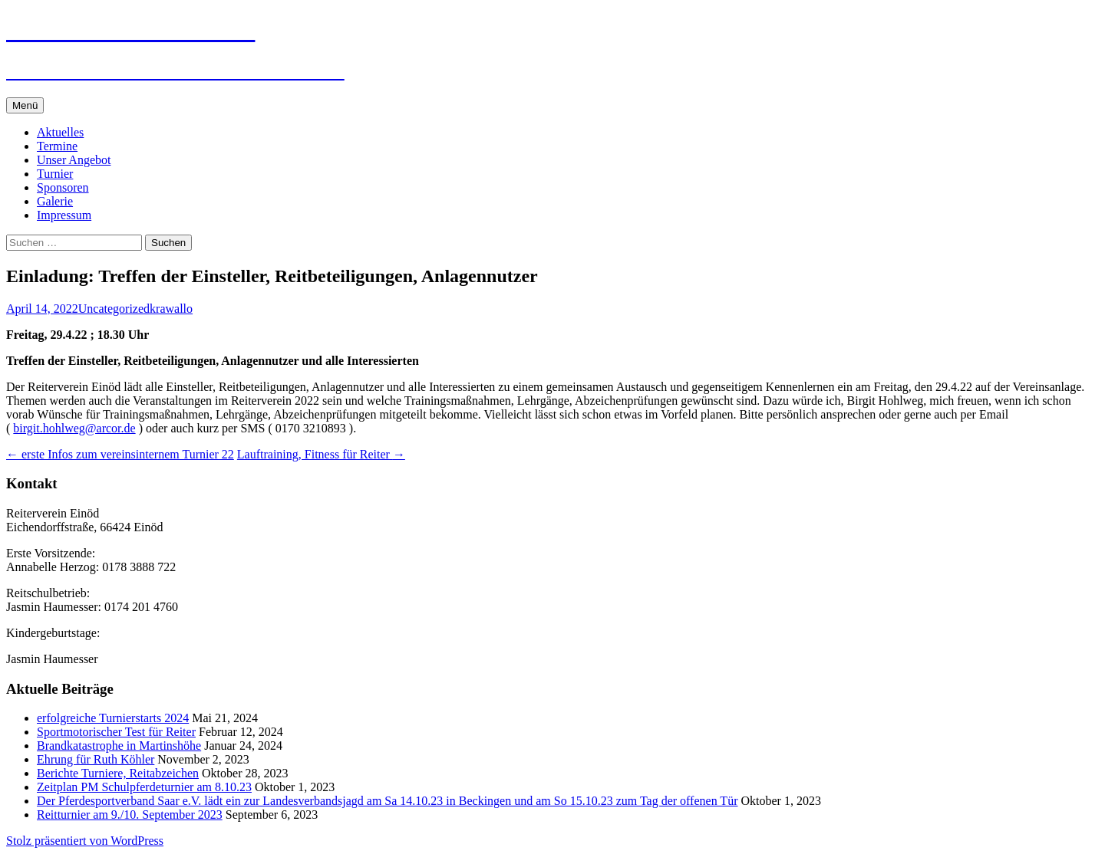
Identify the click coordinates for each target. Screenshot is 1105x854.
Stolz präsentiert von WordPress (84, 840)
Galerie (55, 201)
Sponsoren (63, 187)
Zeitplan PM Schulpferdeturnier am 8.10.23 (144, 786)
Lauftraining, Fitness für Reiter (321, 454)
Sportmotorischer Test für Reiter (116, 731)
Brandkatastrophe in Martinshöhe (119, 745)
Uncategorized (114, 308)
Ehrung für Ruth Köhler (95, 759)
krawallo (171, 308)
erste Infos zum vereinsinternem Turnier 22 (120, 454)
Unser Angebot (73, 159)
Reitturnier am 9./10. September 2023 (130, 814)
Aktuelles (60, 132)
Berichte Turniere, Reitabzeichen (118, 773)
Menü (25, 105)
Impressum (64, 215)
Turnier (55, 173)
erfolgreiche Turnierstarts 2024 (113, 717)
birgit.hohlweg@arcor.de (74, 428)
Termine (57, 146)
